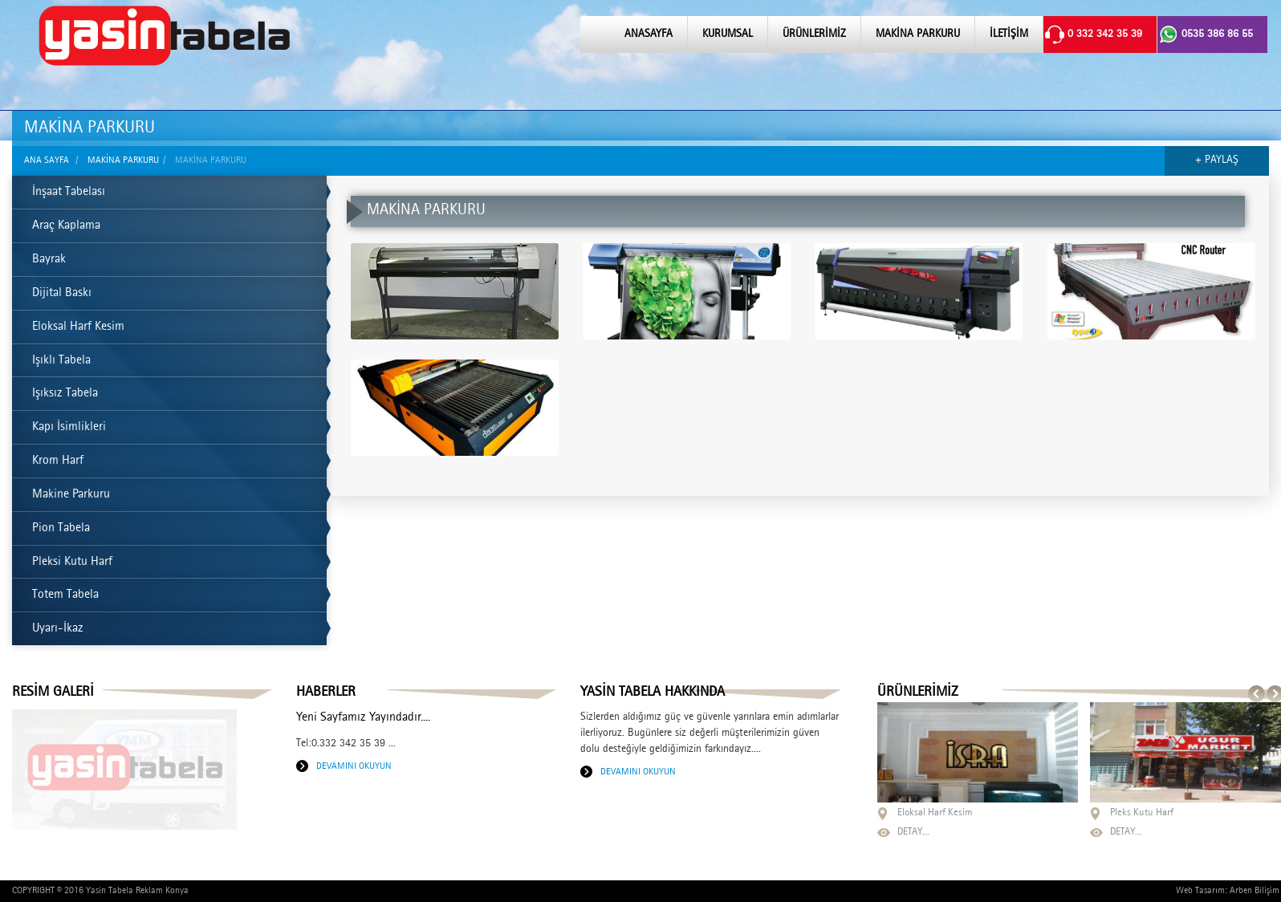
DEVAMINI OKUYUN (354, 766)
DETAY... (913, 832)
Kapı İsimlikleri (69, 427)
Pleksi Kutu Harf (72, 562)
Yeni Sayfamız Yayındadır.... (363, 718)
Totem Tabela (65, 595)
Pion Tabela (61, 528)
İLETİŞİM (1009, 34)
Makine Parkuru (71, 495)
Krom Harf (57, 461)
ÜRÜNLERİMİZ (814, 34)
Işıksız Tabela (65, 394)
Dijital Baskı (62, 293)
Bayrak (49, 260)
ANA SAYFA (46, 160)
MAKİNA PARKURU (918, 34)
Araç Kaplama (66, 226)
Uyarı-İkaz (57, 629)
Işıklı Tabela (61, 361)
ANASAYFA (648, 34)
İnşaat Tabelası (68, 192)
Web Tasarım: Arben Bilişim (1227, 891)
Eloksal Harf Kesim (78, 327)
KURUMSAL (727, 34)
